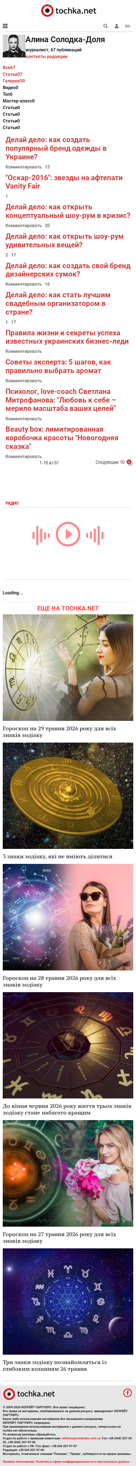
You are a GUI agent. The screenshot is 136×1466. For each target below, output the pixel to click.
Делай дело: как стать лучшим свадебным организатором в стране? (58, 303)
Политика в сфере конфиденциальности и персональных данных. (83, 1462)
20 (47, 226)
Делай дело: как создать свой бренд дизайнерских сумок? (68, 269)
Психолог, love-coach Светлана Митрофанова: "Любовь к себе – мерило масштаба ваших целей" (61, 400)
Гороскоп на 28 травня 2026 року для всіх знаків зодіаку (59, 981)
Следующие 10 (114, 463)
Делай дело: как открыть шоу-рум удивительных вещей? (65, 240)
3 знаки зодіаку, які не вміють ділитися (58, 856)
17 (13, 255)
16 (47, 284)
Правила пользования (18, 1462)
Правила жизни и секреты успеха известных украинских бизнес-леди (67, 337)
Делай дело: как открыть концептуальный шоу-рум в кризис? (68, 211)
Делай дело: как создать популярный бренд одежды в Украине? (56, 148)
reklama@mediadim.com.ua (81, 1438)
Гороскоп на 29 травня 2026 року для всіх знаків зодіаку (59, 732)
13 (47, 167)
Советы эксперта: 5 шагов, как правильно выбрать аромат (58, 366)
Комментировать (24, 167)
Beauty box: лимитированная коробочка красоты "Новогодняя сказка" (62, 438)
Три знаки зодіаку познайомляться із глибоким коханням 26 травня (55, 1365)
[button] (116, 26)
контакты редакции (46, 56)
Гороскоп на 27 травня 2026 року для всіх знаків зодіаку (59, 1237)
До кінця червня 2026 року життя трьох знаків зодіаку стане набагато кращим (67, 1109)
